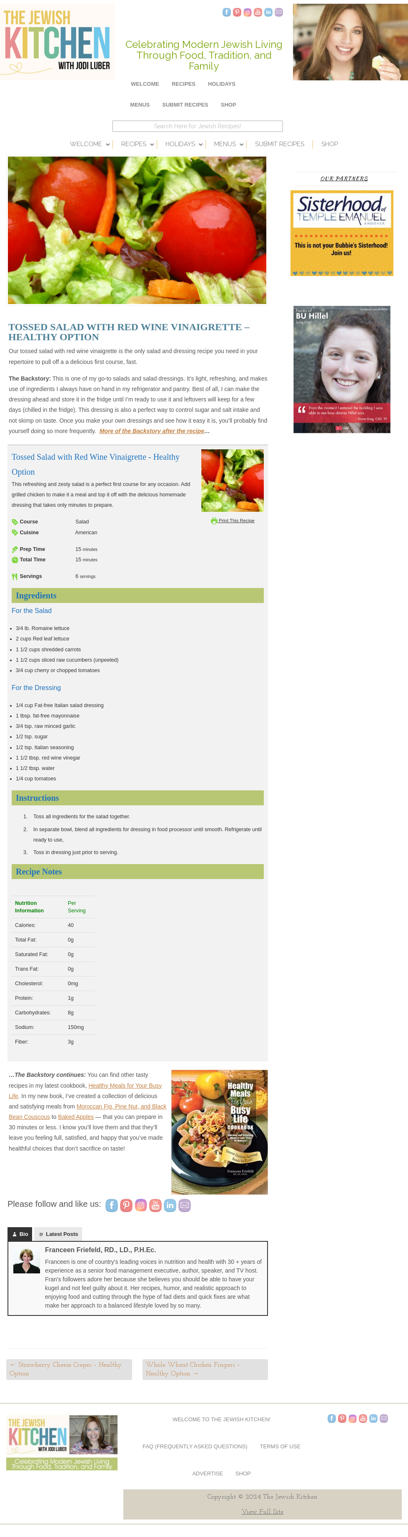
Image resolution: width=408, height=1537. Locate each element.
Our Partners (344, 178)
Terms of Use (280, 1446)
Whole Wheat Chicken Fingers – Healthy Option (193, 1369)
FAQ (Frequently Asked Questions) (195, 1446)
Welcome (145, 84)
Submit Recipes (185, 105)
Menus (140, 105)
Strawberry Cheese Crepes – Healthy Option (66, 1369)
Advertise (207, 1473)
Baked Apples (76, 1117)
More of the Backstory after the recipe (152, 431)
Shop (228, 105)
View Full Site (262, 1512)
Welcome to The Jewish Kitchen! (221, 1419)
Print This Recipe (233, 520)
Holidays (221, 84)
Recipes (183, 84)
